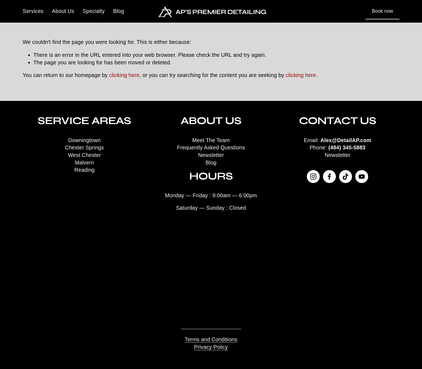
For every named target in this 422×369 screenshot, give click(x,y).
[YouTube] (361, 176)
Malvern (84, 163)
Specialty (94, 11)
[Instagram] (313, 176)
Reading (84, 170)
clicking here (124, 75)
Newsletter (337, 155)
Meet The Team (211, 140)
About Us (63, 11)
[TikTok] (345, 176)
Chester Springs (84, 147)
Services (33, 11)
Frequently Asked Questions (211, 147)
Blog (118, 11)
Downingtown (84, 140)
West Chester (84, 155)
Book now (382, 11)
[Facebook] (329, 176)
